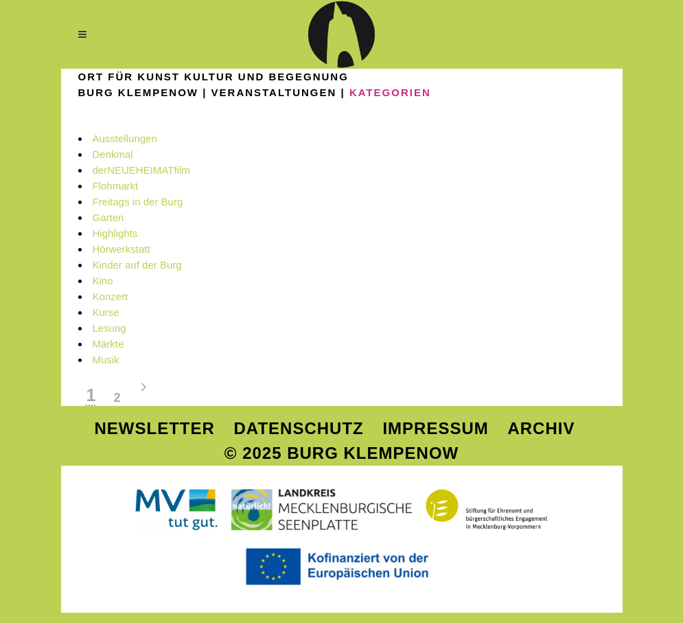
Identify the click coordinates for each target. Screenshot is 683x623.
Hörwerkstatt (121, 249)
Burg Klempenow (138, 92)
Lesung (109, 328)
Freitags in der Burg (138, 201)
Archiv (541, 428)
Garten (108, 217)
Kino (103, 280)
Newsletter (155, 428)
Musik (106, 359)
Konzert (110, 296)
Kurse (106, 312)
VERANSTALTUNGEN (274, 92)
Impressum (435, 428)
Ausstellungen (125, 138)
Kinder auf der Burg (137, 265)
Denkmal (113, 154)
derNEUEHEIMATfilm (141, 170)
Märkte (108, 344)
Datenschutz (299, 428)
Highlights (115, 233)
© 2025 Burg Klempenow (341, 453)
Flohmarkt (116, 186)
